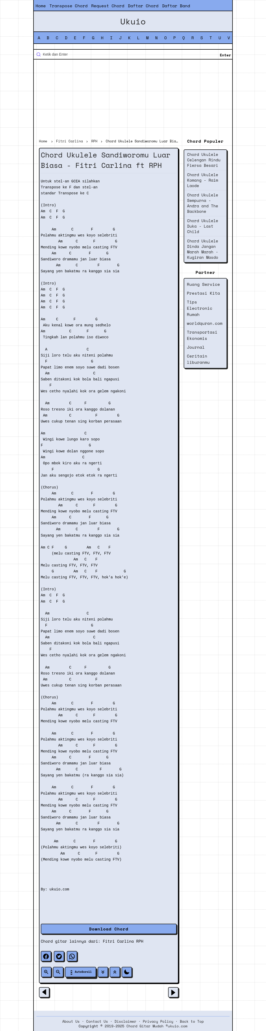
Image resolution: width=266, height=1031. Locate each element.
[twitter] (59, 956)
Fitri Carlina (118, 941)
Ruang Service (203, 284)
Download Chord (108, 929)
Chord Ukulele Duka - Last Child (202, 226)
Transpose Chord (68, 6)
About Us (71, 1021)
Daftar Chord (143, 6)
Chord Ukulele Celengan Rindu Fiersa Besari (204, 159)
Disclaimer (125, 1021)
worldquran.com (204, 323)
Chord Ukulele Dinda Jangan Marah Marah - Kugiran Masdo (202, 249)
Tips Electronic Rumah (199, 308)
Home (41, 6)
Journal (196, 347)
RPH (139, 941)
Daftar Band (176, 6)
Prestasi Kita (203, 293)
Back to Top (192, 1021)
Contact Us (97, 1021)
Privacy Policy (158, 1021)
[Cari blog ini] (133, 54)
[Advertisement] (133, 99)
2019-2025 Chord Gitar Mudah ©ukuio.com (146, 1026)
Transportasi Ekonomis (202, 335)
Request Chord (107, 6)
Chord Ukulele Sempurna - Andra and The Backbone (202, 203)
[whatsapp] (72, 956)
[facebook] (46, 956)
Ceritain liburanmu (198, 359)
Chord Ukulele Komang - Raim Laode (202, 180)
